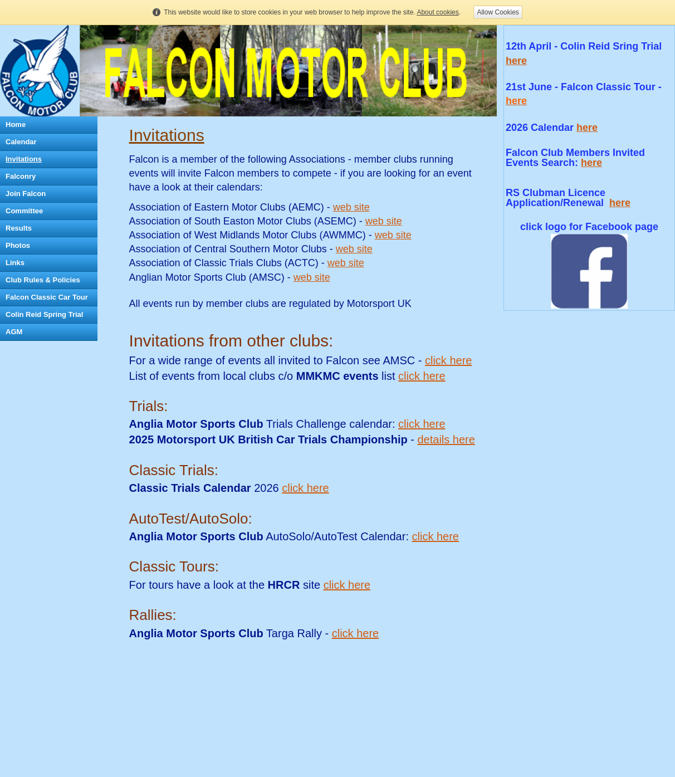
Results (19, 228)
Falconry (21, 176)
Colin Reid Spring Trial (44, 314)
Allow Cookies (498, 12)
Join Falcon (26, 193)
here (587, 127)
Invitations (24, 159)
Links (15, 262)
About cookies (437, 12)
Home (16, 124)
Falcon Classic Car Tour (47, 297)
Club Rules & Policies (43, 280)
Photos (18, 245)
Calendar (21, 142)
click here (448, 360)
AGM (14, 332)
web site (351, 207)
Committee (24, 211)
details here (446, 439)
